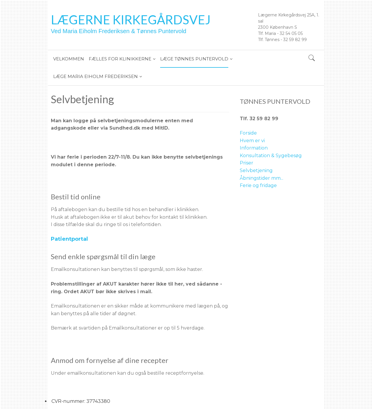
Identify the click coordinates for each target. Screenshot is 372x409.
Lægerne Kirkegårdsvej (131, 19)
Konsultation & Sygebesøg (271, 155)
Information (254, 148)
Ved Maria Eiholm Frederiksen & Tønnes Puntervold (118, 31)
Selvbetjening (256, 170)
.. (282, 178)
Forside (248, 133)
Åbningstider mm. (260, 178)
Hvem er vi (252, 140)
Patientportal (69, 239)
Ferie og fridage (258, 185)
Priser (246, 163)
